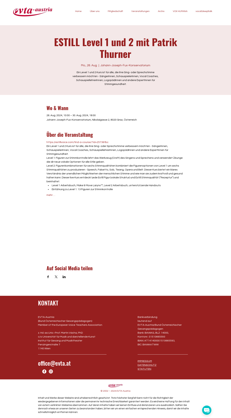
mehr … (51, 195)
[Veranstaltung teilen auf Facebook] (48, 277)
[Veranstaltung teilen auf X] (56, 277)
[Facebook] (44, 371)
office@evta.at (54, 363)
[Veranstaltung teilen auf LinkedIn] (64, 277)
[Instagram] (51, 371)
